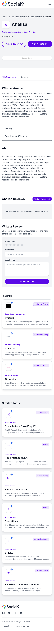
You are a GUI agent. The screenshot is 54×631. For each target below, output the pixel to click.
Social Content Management (15, 314)
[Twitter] (9, 613)
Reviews (24, 77)
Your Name (9, 250)
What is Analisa (9, 77)
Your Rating (10, 241)
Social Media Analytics (18, 17)
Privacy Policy (7, 626)
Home (4, 17)
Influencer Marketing (12, 345)
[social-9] (13, 3)
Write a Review (14, 44)
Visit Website (40, 44)
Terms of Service (22, 626)
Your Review (10, 260)
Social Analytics (36, 17)
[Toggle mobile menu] (49, 3)
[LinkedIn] (20, 613)
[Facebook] (3, 613)
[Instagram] (15, 613)
